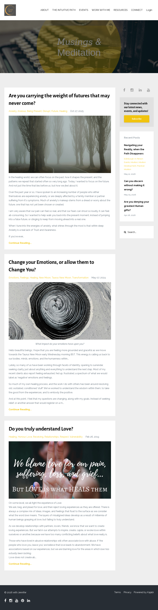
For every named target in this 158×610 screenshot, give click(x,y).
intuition (134, 162)
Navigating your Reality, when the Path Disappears (134, 149)
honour (21, 436)
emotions (14, 277)
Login (149, 10)
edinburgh (129, 159)
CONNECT (137, 10)
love (29, 436)
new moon (45, 277)
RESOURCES (121, 10)
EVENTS (83, 10)
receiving (38, 436)
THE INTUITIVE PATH (64, 10)
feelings (24, 277)
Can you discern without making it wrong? (134, 185)
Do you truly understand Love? (43, 429)
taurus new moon (61, 277)
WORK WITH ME (101, 10)
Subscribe (137, 119)
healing (63, 111)
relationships (51, 436)
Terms (116, 592)
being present (34, 111)
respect (64, 436)
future (54, 111)
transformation (80, 277)
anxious (22, 111)
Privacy (127, 592)
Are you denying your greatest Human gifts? (136, 206)
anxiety (12, 111)
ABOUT (45, 10)
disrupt (46, 111)
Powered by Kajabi (144, 592)
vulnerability (76, 436)
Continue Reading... (20, 243)
